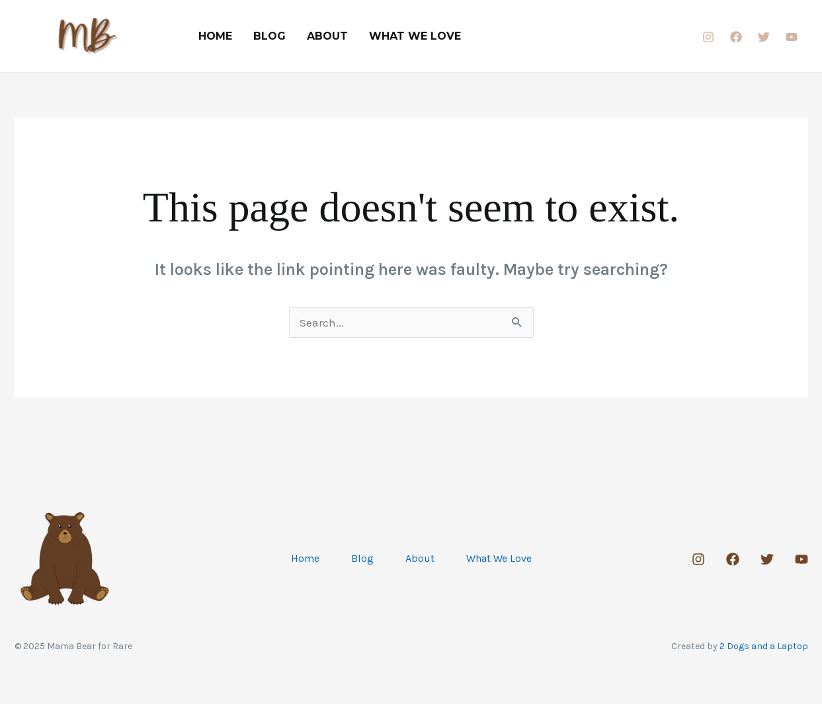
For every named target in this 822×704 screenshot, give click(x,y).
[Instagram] (708, 37)
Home (215, 36)
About (327, 36)
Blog (269, 36)
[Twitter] (764, 37)
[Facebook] (736, 37)
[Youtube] (792, 37)
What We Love (415, 36)
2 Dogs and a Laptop (763, 646)
